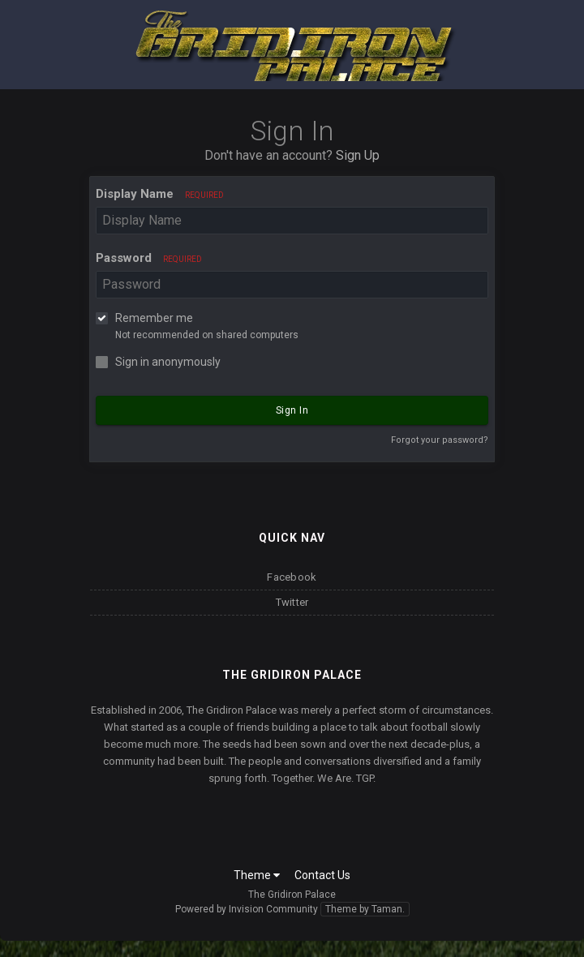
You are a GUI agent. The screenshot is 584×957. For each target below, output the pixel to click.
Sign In (292, 410)
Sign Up (358, 155)
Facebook (291, 577)
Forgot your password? (439, 440)
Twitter (292, 602)
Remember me (154, 317)
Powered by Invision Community (246, 909)
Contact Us (322, 875)
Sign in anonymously (168, 361)
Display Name (160, 194)
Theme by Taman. (365, 909)
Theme (257, 875)
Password (149, 258)
